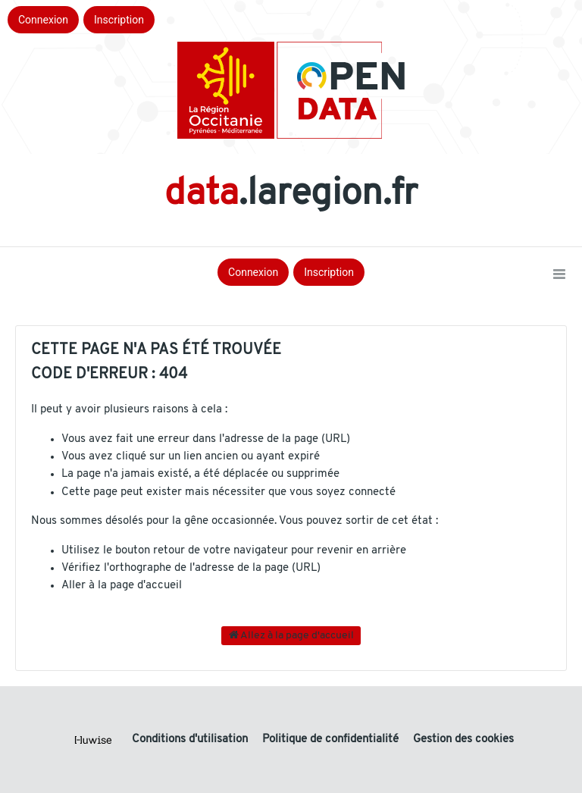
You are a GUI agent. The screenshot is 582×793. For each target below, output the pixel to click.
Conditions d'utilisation (191, 739)
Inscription (119, 20)
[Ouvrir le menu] (559, 275)
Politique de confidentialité (332, 739)
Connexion (43, 20)
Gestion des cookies (463, 739)
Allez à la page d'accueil (291, 635)
